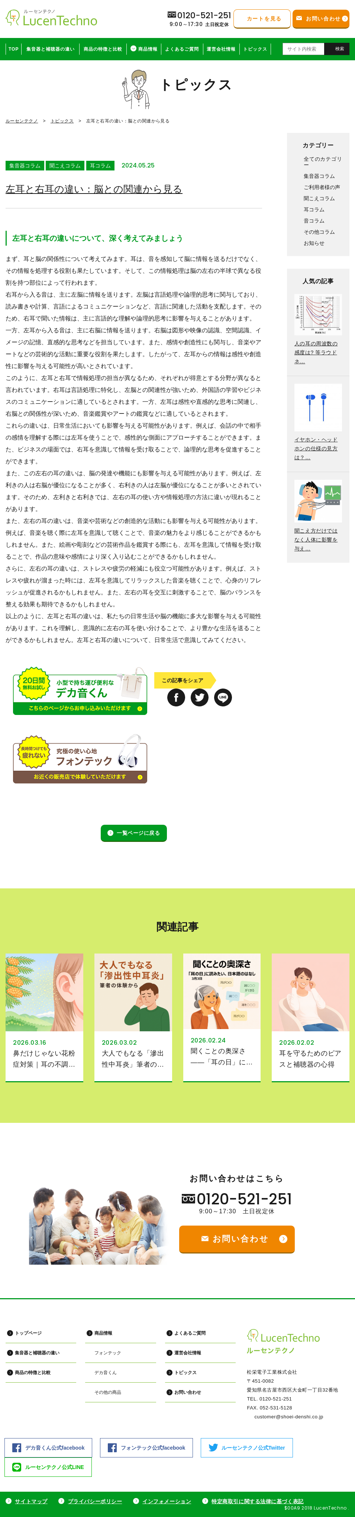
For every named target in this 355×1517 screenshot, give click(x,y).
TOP (14, 49)
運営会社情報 (221, 49)
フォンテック (107, 1352)
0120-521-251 (244, 1199)
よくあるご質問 (182, 49)
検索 (339, 48)
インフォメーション (166, 1501)
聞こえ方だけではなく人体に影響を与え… (316, 540)
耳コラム (100, 166)
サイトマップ (31, 1501)
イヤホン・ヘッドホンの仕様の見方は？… (316, 448)
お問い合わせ (187, 1392)
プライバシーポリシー (95, 1501)
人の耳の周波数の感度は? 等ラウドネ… (316, 352)
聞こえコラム (65, 166)
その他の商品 (107, 1392)
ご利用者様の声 (322, 187)
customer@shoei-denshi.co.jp (288, 1416)
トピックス (255, 49)
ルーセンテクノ (22, 121)
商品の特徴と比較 (103, 49)
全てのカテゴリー (323, 162)
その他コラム (319, 232)
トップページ (28, 1333)
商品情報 (148, 49)
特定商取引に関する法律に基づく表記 (258, 1501)
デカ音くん (105, 1372)
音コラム (314, 221)
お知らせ (314, 243)
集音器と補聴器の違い (50, 49)
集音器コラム (25, 166)
